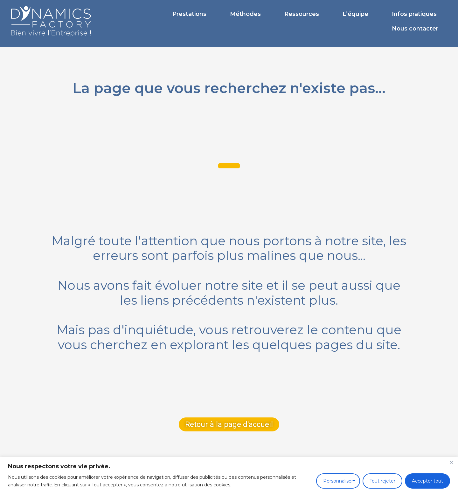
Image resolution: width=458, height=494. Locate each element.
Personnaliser (338, 481)
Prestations (189, 13)
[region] (229, 475)
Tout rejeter (382, 481)
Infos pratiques (414, 13)
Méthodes (245, 13)
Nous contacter (415, 28)
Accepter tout (427, 481)
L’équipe (355, 13)
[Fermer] (451, 462)
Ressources (301, 13)
